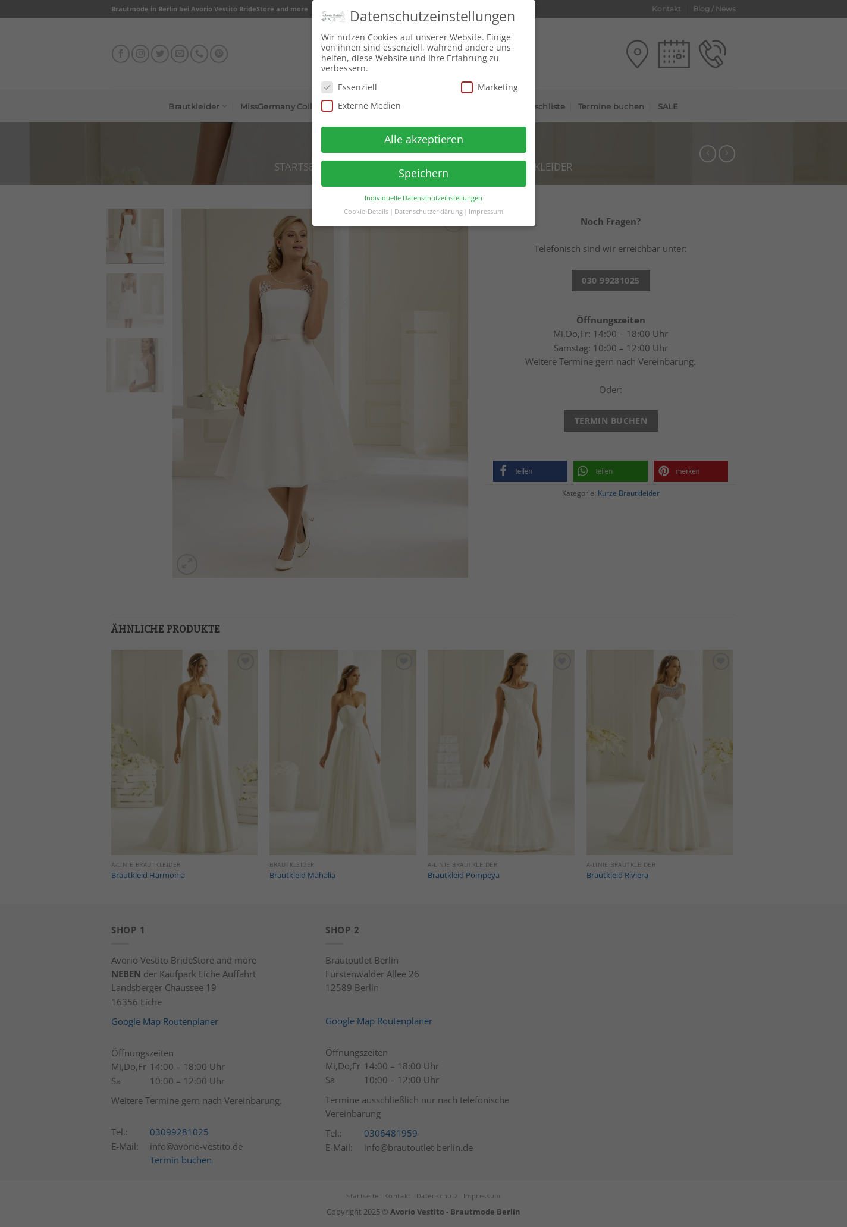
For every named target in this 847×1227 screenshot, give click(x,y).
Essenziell (349, 82)
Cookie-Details (366, 207)
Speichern (423, 168)
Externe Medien (361, 101)
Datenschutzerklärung (428, 207)
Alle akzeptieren (423, 134)
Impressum (486, 207)
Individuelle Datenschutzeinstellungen (423, 193)
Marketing (489, 82)
